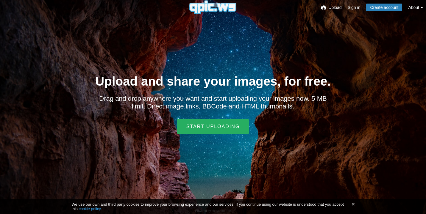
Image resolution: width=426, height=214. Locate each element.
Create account (384, 7)
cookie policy (90, 209)
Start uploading (213, 126)
